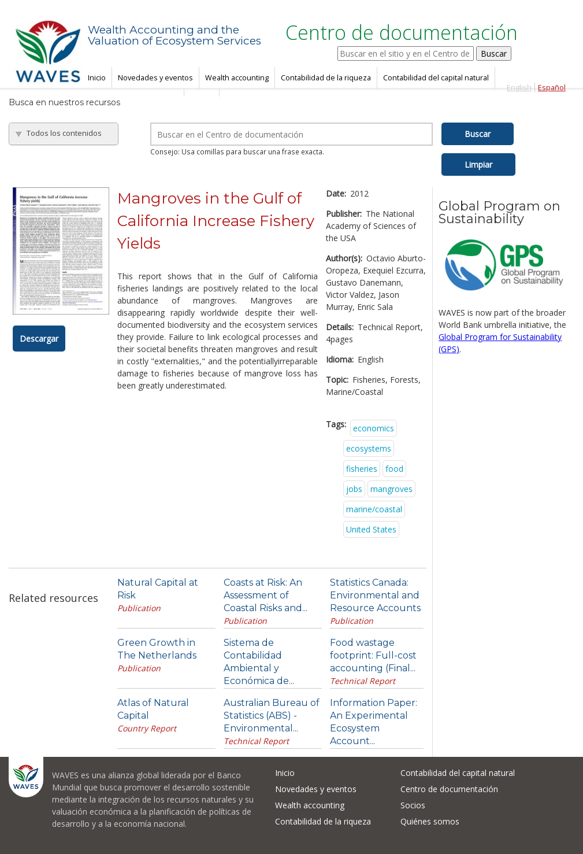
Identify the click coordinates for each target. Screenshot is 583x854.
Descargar (39, 338)
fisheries (361, 468)
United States (371, 529)
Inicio (97, 78)
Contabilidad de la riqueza (326, 78)
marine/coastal (374, 509)
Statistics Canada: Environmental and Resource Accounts (375, 595)
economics (373, 428)
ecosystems (368, 448)
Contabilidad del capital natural (436, 78)
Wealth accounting (237, 78)
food (394, 468)
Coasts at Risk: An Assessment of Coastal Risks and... (265, 595)
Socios (412, 805)
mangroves (391, 488)
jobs (354, 488)
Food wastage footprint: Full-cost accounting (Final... (373, 655)
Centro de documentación (449, 788)
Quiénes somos (429, 821)
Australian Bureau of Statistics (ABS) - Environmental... (272, 715)
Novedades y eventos (155, 78)
